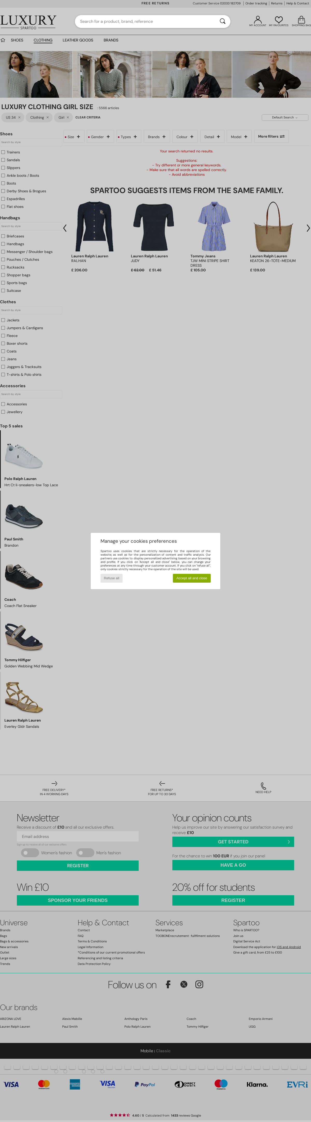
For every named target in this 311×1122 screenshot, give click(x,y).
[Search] (222, 21)
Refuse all (111, 578)
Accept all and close (191, 578)
